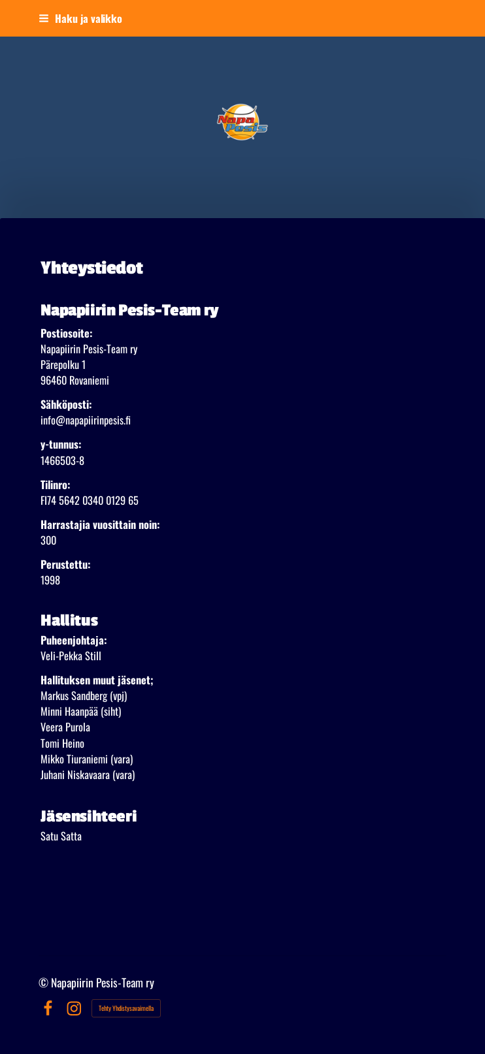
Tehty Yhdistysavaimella (126, 1008)
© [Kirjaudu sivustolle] (45, 982)
